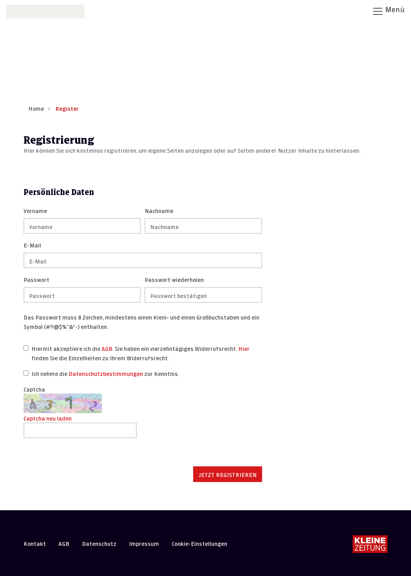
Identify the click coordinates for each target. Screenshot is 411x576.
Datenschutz (99, 543)
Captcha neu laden (48, 417)
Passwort (36, 279)
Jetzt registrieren (228, 474)
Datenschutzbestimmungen (106, 373)
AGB (106, 348)
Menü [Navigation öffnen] (388, 10)
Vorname (35, 210)
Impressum (144, 543)
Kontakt (35, 543)
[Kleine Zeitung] (370, 544)
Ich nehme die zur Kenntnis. (105, 373)
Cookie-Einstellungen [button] (199, 543)
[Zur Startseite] (45, 10)
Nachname (159, 210)
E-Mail (32, 244)
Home (36, 108)
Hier (244, 348)
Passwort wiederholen (174, 279)
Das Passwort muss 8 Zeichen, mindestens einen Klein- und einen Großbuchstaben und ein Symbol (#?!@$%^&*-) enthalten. (141, 321)
